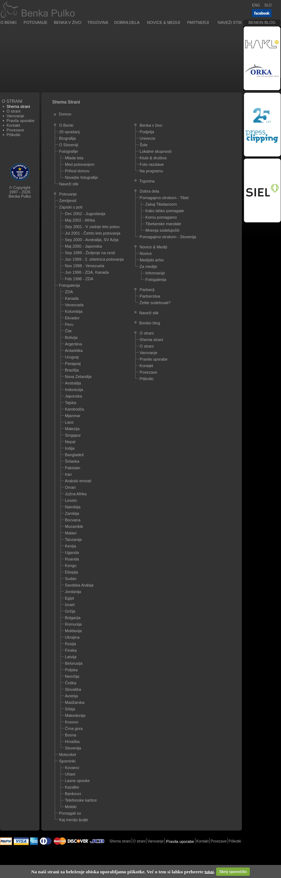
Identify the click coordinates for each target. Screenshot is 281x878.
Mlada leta (74, 158)
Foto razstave (152, 164)
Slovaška (73, 689)
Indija (69, 448)
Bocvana (72, 520)
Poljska (71, 670)
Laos (69, 422)
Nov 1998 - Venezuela (84, 266)
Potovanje (35, 22)
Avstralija (73, 383)
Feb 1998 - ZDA (79, 279)
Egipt (69, 598)
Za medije (148, 266)
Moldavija (73, 631)
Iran (68, 474)
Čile (68, 331)
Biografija (67, 138)
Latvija (71, 657)
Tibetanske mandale (163, 224)
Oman (70, 487)
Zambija (72, 513)
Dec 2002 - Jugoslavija (85, 213)
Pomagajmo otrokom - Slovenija (168, 237)
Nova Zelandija (78, 376)
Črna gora (74, 728)
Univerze (147, 138)
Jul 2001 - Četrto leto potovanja (92, 233)
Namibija (72, 507)
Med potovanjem (79, 164)
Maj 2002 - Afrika (80, 220)
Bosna (70, 735)
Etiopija (71, 572)
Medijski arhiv (152, 260)
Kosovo (71, 722)
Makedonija (75, 715)
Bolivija (71, 337)
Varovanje (15, 116)
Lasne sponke (77, 780)
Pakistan (72, 468)
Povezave (15, 130)
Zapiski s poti (70, 207)
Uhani (70, 774)
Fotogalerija (69, 285)
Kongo (71, 565)
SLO (268, 5)
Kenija (70, 546)
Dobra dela (127, 22)
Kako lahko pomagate (164, 211)
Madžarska (74, 702)
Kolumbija (73, 311)
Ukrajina (72, 637)
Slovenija (73, 748)
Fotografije (68, 151)
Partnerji (198, 22)
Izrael (70, 604)
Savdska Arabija (79, 585)
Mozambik (74, 526)
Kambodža (74, 409)
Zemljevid (67, 200)
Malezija (72, 429)
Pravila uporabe (20, 120)
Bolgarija (72, 618)
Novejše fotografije (81, 177)
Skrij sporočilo (233, 871)
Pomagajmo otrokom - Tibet (164, 198)
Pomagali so (70, 813)
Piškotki (13, 135)
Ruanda (72, 559)
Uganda (72, 552)
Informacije (155, 273)
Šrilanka (72, 461)
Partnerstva (150, 296)
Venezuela (74, 305)
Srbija (70, 709)
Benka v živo (68, 22)
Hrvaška (72, 741)
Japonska (73, 396)
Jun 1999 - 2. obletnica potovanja (94, 259)
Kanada (72, 298)
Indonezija (74, 389)
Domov (65, 114)
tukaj (209, 871)
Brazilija (72, 370)
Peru (69, 324)
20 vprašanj (69, 132)
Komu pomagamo (161, 217)
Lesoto (71, 500)
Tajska (70, 402)
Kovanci (72, 767)
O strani (14, 111)
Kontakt (13, 125)
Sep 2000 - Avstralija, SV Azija (92, 240)
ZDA (69, 292)
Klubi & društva (153, 158)
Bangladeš (74, 455)
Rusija (70, 644)
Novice (146, 253)
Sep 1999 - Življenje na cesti (90, 253)
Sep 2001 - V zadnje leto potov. (92, 226)
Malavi (71, 533)
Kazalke (72, 787)
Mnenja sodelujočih (162, 230)
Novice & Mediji (163, 22)
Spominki (67, 761)
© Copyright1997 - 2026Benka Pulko (20, 191)
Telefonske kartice (81, 800)
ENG (256, 5)
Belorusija (73, 663)
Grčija (70, 611)
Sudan (71, 578)
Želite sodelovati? (155, 303)
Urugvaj (72, 357)
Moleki (71, 807)
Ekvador (72, 318)
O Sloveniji (68, 145)
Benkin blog (262, 22)
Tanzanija (73, 539)
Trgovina (97, 22)
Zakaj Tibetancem (161, 204)
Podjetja (147, 132)
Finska (71, 650)
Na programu (151, 171)
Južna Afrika (76, 494)
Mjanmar (72, 415)
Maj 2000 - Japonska (83, 246)
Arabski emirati (78, 481)
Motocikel (67, 754)
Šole (144, 145)
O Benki (8, 22)
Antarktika (74, 350)
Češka (70, 683)
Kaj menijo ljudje (73, 820)
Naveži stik (230, 22)
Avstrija (71, 696)
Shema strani (151, 339)
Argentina (73, 344)
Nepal (70, 442)
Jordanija (73, 591)
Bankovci (73, 793)
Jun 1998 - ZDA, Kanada (87, 272)
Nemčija (72, 676)
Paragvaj (72, 363)
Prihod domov (77, 171)
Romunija (73, 624)
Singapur (73, 435)
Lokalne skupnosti (156, 151)
